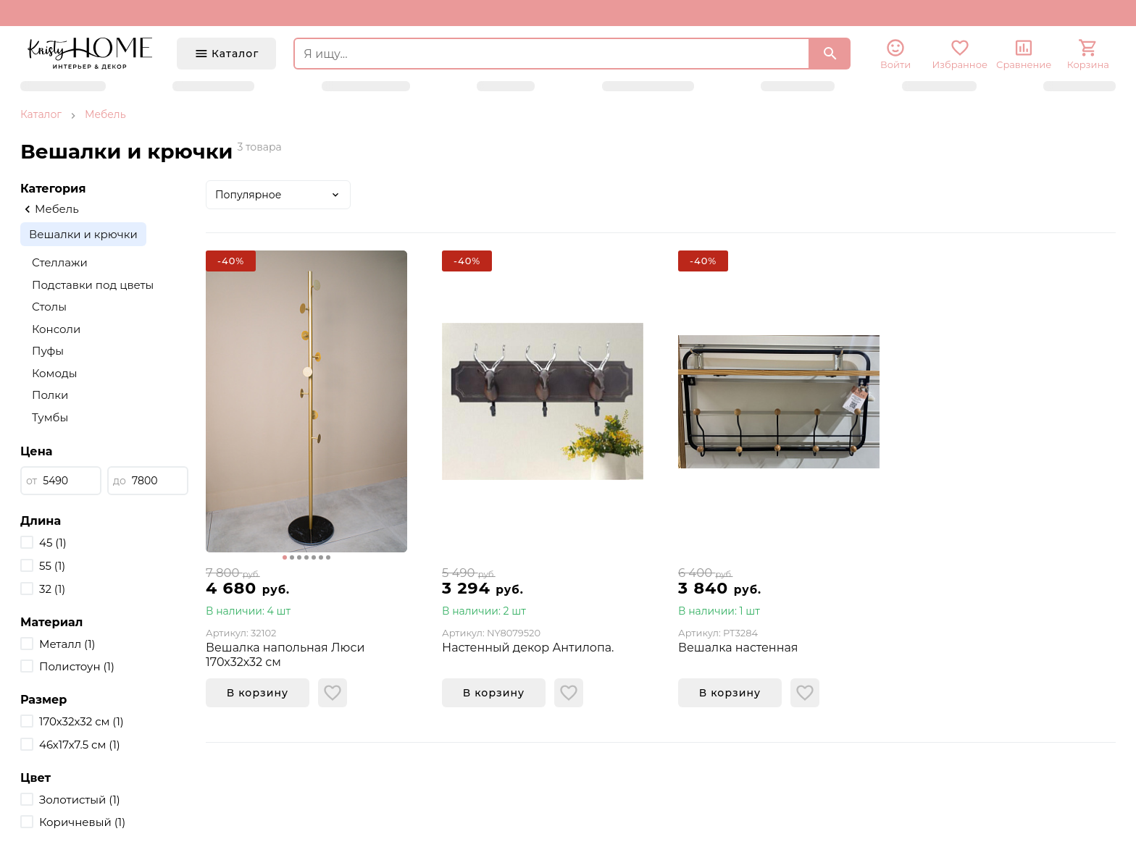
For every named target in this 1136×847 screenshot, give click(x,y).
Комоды (55, 373)
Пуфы (48, 351)
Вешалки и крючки (83, 234)
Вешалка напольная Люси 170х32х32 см (285, 655)
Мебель (105, 114)
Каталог (41, 114)
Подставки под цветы (93, 285)
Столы (49, 306)
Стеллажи (60, 262)
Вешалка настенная (738, 647)
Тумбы (50, 417)
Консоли (56, 329)
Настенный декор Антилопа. (528, 647)
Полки (50, 395)
